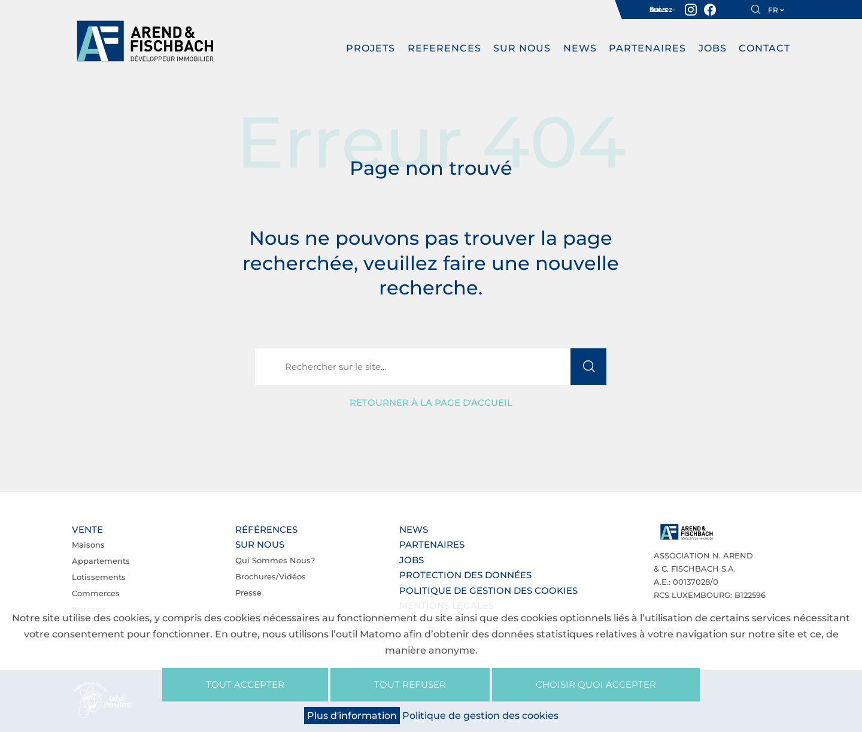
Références (266, 529)
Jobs (713, 48)
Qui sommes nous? (275, 560)
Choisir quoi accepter (596, 684)
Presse (248, 592)
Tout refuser (410, 684)
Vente (87, 529)
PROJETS (370, 48)
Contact (764, 48)
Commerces (96, 593)
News (580, 48)
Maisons (88, 544)
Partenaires (647, 48)
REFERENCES (444, 48)
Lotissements (99, 577)
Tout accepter (245, 684)
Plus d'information (352, 715)
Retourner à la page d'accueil (431, 402)
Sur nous (522, 48)
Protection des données (465, 575)
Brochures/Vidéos (270, 576)
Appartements (101, 561)
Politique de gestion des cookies (488, 590)
